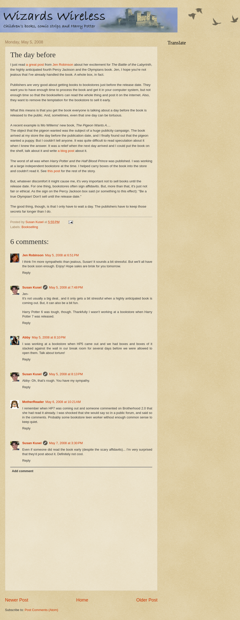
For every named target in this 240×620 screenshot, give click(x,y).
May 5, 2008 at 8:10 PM (49, 337)
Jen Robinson (62, 64)
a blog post (66, 151)
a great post (35, 64)
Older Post (147, 600)
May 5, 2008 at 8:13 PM (66, 374)
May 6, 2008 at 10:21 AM (63, 402)
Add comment (22, 471)
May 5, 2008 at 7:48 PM (66, 287)
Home (82, 600)
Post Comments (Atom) (41, 610)
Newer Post (16, 600)
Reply (26, 273)
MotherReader (33, 402)
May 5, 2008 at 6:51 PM (62, 255)
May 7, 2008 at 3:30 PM (66, 443)
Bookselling (30, 227)
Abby (26, 337)
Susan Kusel (32, 287)
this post (54, 171)
